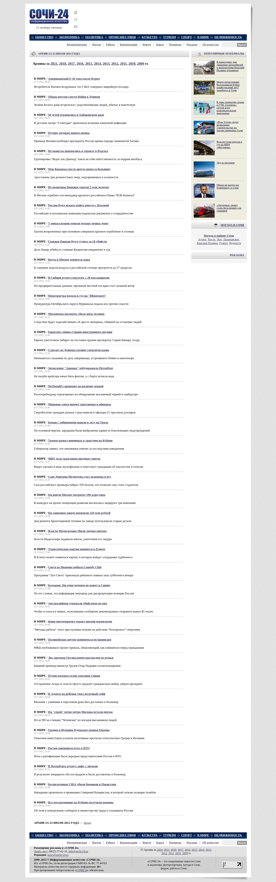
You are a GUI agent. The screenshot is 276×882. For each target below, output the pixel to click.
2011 (123, 63)
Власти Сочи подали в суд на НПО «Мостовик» (229, 144)
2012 (114, 63)
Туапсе (223, 243)
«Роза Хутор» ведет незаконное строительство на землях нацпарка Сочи (230, 126)
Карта (160, 44)
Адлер (202, 239)
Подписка (175, 44)
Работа (110, 44)
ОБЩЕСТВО (44, 37)
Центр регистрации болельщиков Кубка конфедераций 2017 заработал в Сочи (228, 86)
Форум (147, 44)
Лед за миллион (226, 162)
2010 (131, 63)
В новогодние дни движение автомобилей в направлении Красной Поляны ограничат (230, 66)
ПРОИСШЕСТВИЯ (122, 37)
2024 (159, 849)
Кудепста (235, 243)
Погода (96, 44)
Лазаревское (231, 239)
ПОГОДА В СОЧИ (232, 225)
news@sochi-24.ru (58, 854)
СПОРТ (186, 37)
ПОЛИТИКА (94, 37)
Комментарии (128, 44)
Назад (87, 822)
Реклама (192, 44)
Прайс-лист (41, 851)
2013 (106, 63)
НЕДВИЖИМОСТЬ (228, 37)
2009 (140, 63)
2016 (79, 63)
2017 (71, 63)
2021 (54, 63)
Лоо (219, 239)
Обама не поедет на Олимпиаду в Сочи (228, 186)
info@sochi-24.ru (78, 851)
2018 (62, 63)
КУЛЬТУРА (150, 37)
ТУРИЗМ (169, 37)
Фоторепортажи (77, 44)
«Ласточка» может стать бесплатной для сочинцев (229, 208)
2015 (88, 63)
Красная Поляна (207, 243)
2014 (97, 63)
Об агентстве (211, 44)
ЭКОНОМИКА (69, 37)
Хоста (211, 239)
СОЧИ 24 (81, 870)
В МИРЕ (203, 37)
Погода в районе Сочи (219, 235)
